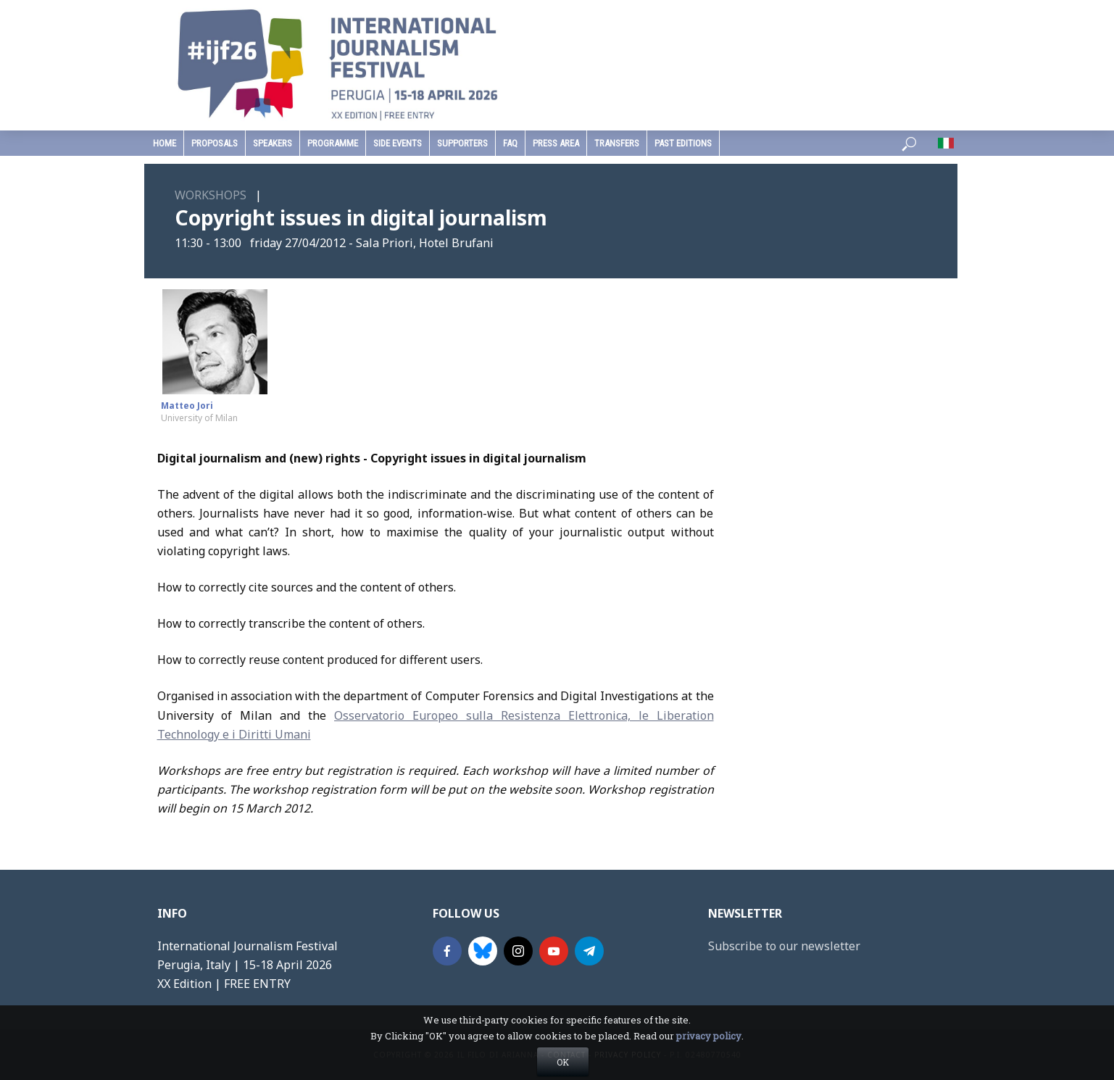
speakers (272, 143)
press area (556, 143)
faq (510, 143)
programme (332, 143)
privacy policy (708, 1059)
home (164, 143)
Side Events (397, 143)
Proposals (214, 143)
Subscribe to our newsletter (784, 946)
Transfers (616, 143)
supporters (462, 143)
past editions (683, 143)
